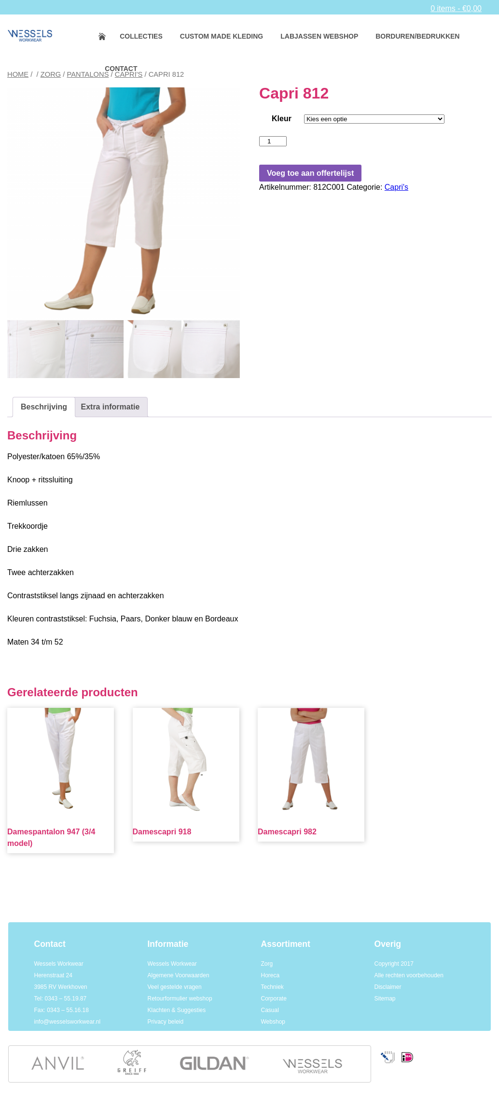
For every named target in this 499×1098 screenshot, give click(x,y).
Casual (270, 1010)
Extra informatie (110, 407)
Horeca (270, 975)
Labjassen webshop (319, 36)
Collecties (141, 36)
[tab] (44, 407)
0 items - (456, 8)
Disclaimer (388, 987)
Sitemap (385, 998)
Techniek (272, 987)
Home (108, 36)
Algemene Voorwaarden (178, 975)
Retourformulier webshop (180, 998)
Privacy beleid (166, 1021)
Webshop (273, 1021)
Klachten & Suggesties (177, 1010)
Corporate (274, 998)
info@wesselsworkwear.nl (67, 1021)
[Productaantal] (272, 141)
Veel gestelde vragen (175, 987)
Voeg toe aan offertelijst (310, 173)
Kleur (281, 118)
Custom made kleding (221, 36)
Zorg (51, 74)
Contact (121, 68)
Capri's (396, 187)
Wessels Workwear (172, 963)
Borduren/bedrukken (417, 36)
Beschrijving (44, 407)
